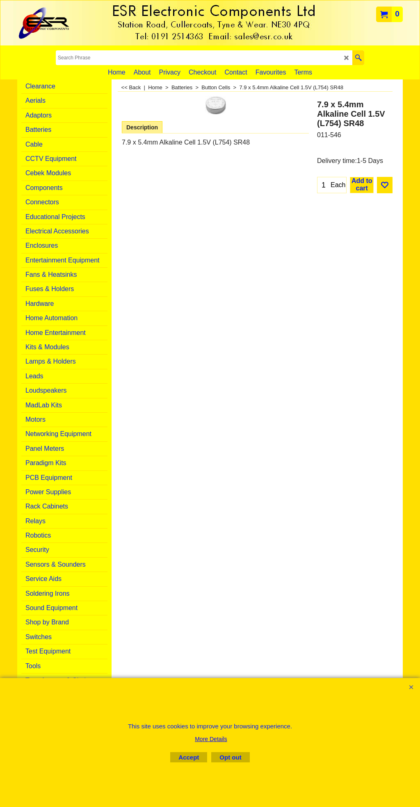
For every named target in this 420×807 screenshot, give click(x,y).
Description (142, 127)
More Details (211, 739)
